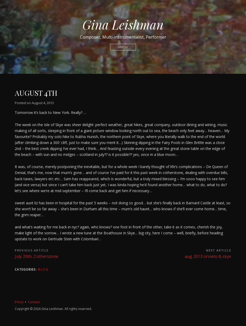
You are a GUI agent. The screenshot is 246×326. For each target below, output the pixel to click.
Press (19, 302)
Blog (43, 269)
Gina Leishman (123, 24)
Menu (123, 47)
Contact (34, 302)
